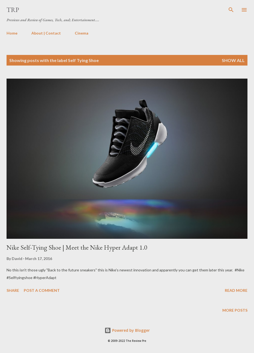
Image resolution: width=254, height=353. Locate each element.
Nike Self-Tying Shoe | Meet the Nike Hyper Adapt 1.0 (77, 247)
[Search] (231, 10)
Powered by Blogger (127, 330)
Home (12, 33)
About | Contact (46, 33)
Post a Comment (42, 290)
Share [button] (13, 290)
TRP (13, 9)
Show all (233, 60)
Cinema (81, 33)
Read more (236, 290)
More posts (234, 310)
